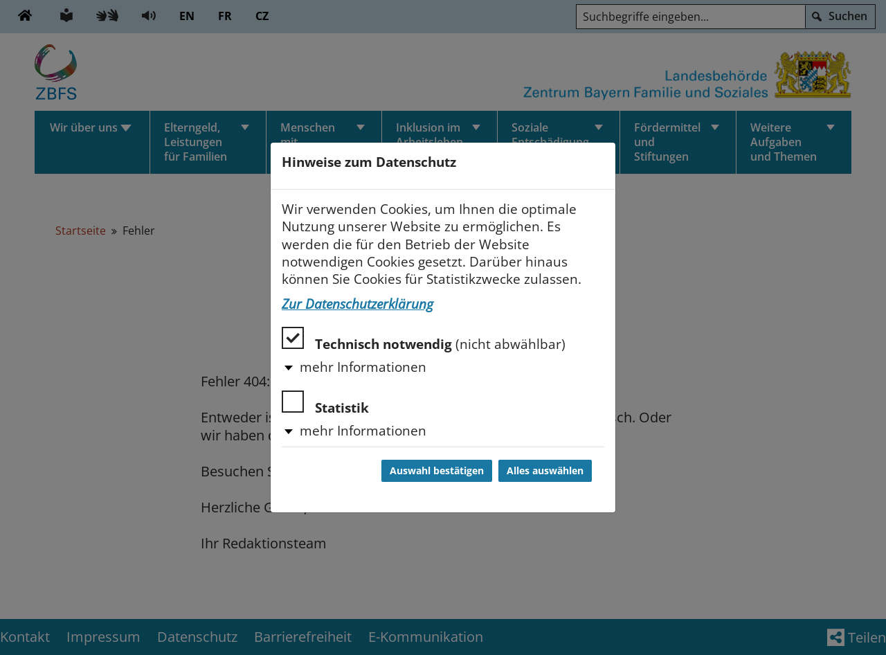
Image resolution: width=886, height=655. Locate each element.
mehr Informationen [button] (363, 367)
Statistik (325, 403)
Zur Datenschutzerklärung (357, 304)
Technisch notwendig (424, 339)
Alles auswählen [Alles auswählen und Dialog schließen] (545, 471)
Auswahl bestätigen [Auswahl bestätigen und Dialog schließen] (437, 471)
